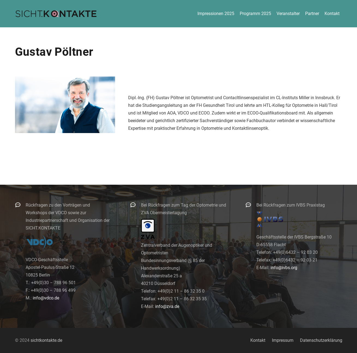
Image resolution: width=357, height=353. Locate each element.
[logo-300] (56, 14)
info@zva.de (167, 306)
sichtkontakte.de (46, 340)
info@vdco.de (46, 298)
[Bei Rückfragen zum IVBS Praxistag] (250, 204)
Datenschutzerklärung (321, 340)
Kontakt (257, 340)
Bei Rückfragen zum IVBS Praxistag (290, 205)
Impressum (282, 340)
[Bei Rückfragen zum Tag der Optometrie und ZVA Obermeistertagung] (135, 204)
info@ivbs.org (284, 267)
